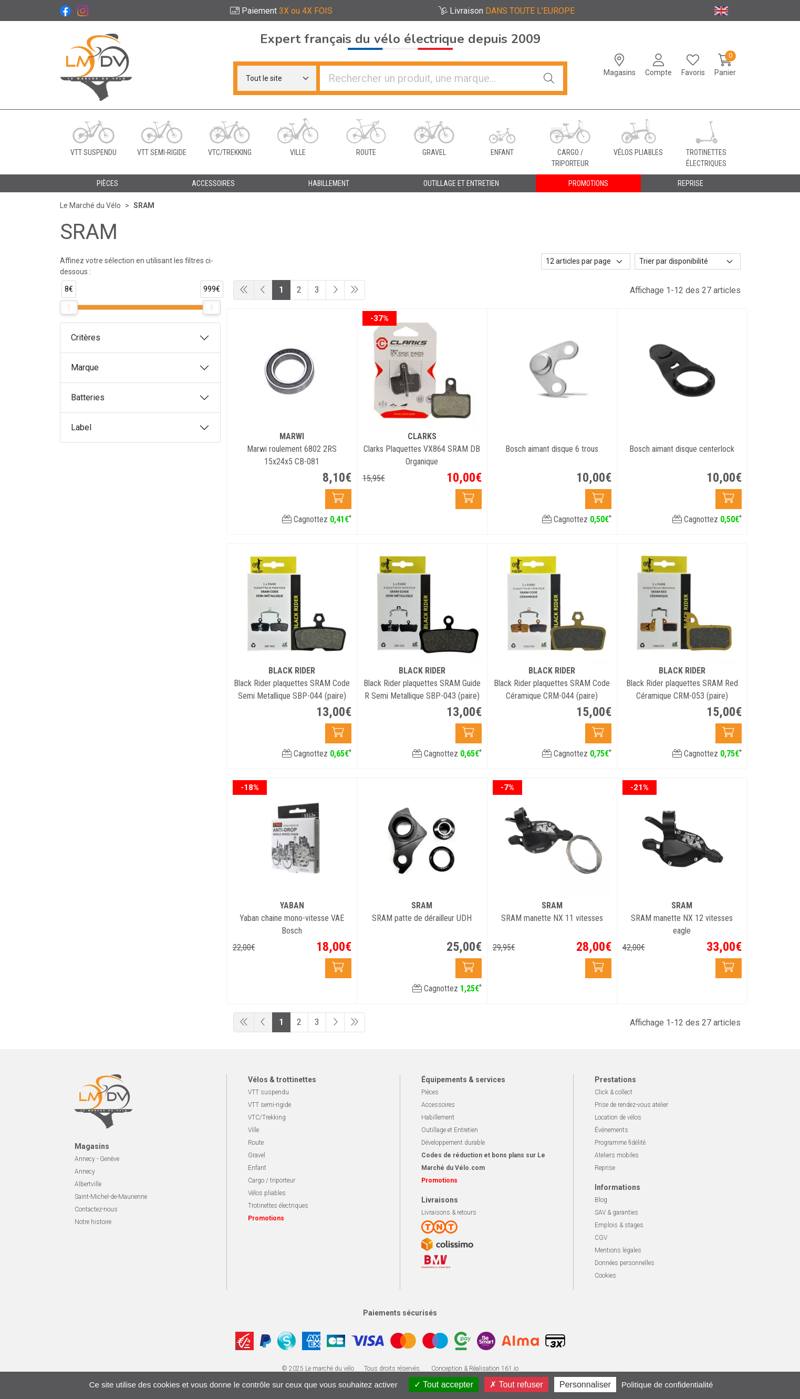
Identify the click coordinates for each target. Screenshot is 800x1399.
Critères (85, 338)
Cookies (605, 1275)
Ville (253, 1130)
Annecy (85, 1171)
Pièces (430, 1092)
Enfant (257, 1168)
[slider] (69, 307)
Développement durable (453, 1142)
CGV (601, 1237)
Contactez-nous (96, 1209)
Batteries (88, 397)
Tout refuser (516, 1384)
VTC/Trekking (267, 1117)
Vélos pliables (267, 1193)
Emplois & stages (619, 1225)
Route (256, 1142)
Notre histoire (93, 1222)
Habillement (437, 1117)
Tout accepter (443, 1384)
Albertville (88, 1184)
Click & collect (613, 1092)
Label (81, 427)
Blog (601, 1200)
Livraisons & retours (448, 1212)
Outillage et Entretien (449, 1130)
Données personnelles (624, 1263)
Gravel (256, 1155)
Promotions (588, 183)
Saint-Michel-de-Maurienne (111, 1196)
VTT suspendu (268, 1092)
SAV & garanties (616, 1212)
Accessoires (438, 1104)
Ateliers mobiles (617, 1155)
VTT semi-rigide (269, 1104)
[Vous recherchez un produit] (427, 78)
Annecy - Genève (97, 1159)
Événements (611, 1130)
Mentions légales (618, 1250)
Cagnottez (316, 519)
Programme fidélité (620, 1142)
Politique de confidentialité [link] (667, 1384)
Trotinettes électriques (278, 1205)
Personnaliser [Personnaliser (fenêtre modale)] (585, 1384)
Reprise (605, 1168)
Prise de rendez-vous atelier (631, 1104)
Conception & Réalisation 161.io (474, 1368)
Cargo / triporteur (271, 1180)
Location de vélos (618, 1117)
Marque (85, 367)
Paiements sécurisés (400, 1313)
